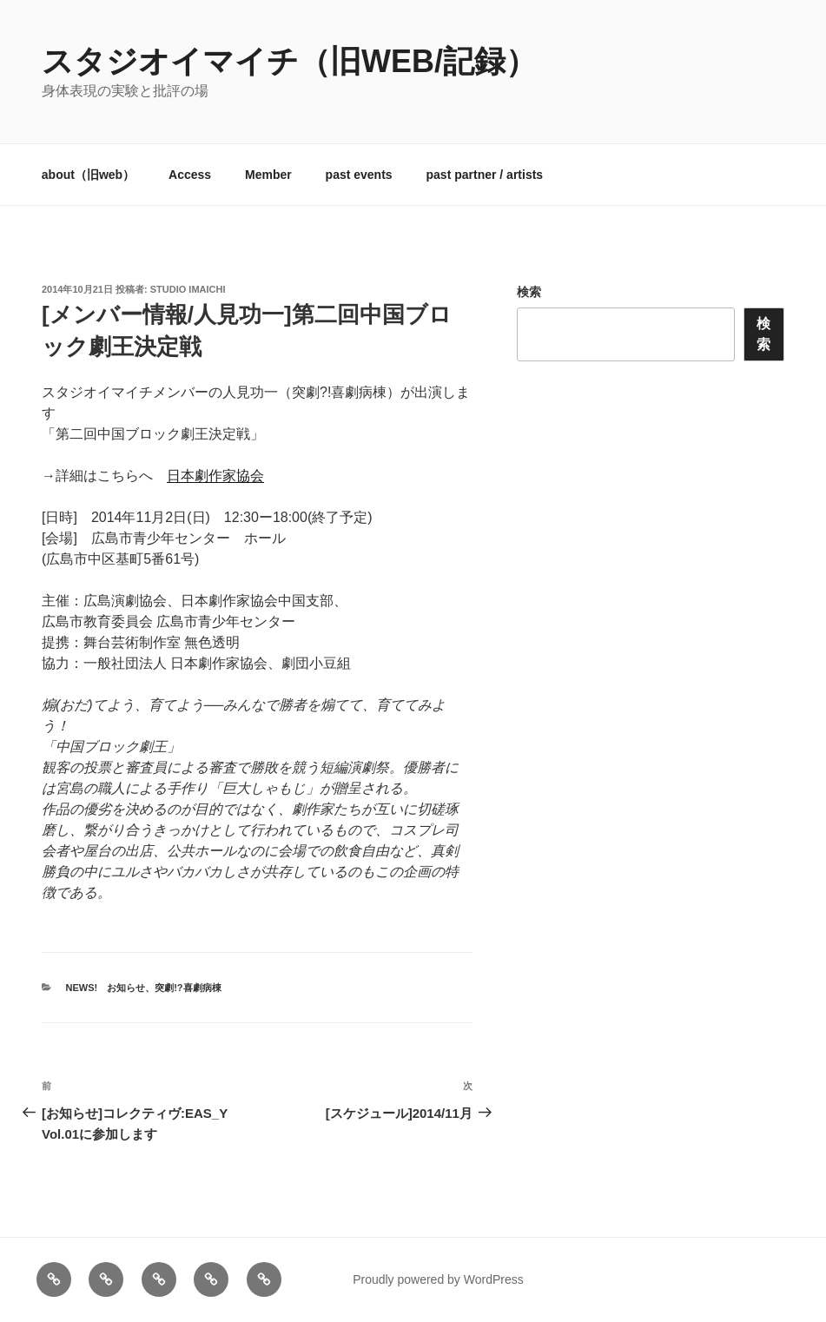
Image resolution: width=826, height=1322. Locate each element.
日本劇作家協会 (215, 475)
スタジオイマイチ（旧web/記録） (289, 61)
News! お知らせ (106, 987)
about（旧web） (88, 175)
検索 (529, 292)
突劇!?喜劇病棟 (188, 987)
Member (268, 175)
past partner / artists (485, 175)
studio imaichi (188, 289)
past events (359, 175)
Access (190, 175)
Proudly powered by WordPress (438, 1279)
